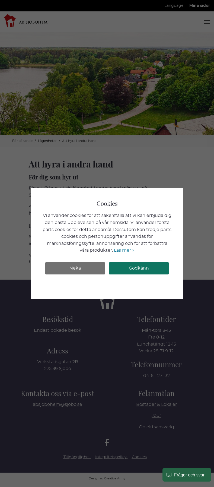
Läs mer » (124, 250)
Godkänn (139, 268)
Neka (75, 268)
